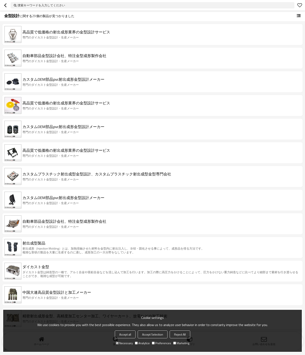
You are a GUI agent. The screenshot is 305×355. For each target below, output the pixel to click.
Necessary (124, 343)
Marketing (181, 343)
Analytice (142, 343)
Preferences (161, 343)
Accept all (125, 334)
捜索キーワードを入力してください (41, 5)
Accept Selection (152, 334)
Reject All (180, 334)
